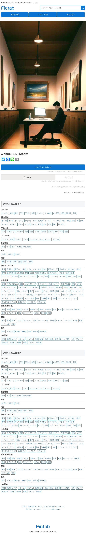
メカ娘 (75, 320)
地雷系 (52, 291)
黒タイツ (73, 295)
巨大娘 (27, 224)
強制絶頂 (5, 343)
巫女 (49, 298)
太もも (33, 224)
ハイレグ (5, 291)
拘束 (3, 339)
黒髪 (13, 309)
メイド (56, 284)
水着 (3, 284)
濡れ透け (63, 269)
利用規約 (29, 509)
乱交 (31, 273)
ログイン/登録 (43, 14)
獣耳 (13, 320)
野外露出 (10, 269)
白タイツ (11, 295)
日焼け (36, 313)
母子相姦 (43, 331)
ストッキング (66, 291)
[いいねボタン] (28, 177)
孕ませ (61, 273)
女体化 (19, 247)
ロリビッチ (11, 232)
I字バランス (24, 276)
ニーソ (4, 295)
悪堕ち (17, 269)
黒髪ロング (34, 309)
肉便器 (19, 343)
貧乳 (33, 213)
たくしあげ (37, 269)
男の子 (50, 232)
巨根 (49, 224)
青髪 (41, 309)
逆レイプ (79, 339)
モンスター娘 (43, 320)
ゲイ (8, 247)
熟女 (66, 232)
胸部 (54, 224)
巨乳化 (27, 213)
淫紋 (50, 284)
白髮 (54, 309)
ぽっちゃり (19, 221)
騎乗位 (4, 254)
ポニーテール (68, 309)
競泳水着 (59, 287)
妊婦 (34, 221)
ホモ (13, 247)
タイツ (51, 287)
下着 (73, 284)
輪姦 (41, 339)
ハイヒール (20, 295)
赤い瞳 (43, 313)
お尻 (81, 221)
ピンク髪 (25, 309)
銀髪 (18, 309)
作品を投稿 (15, 14)
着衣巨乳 (29, 295)
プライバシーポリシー (41, 509)
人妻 (80, 287)
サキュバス (27, 320)
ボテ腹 (11, 221)
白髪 (8, 309)
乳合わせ (43, 273)
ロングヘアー (28, 313)
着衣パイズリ (52, 273)
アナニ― (56, 239)
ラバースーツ (42, 284)
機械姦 (24, 331)
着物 (54, 298)
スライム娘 (6, 324)
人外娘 (52, 320)
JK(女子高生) (65, 284)
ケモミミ (59, 320)
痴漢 (46, 276)
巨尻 (63, 221)
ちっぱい (40, 213)
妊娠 (23, 269)
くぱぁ (29, 269)
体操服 (43, 298)
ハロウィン (6, 287)
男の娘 (43, 232)
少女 (31, 232)
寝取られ (51, 269)
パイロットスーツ (64, 298)
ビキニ (79, 284)
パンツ (14, 287)
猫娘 (13, 324)
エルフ (19, 320)
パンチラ (25, 291)
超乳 (16, 213)
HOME (24, 506)
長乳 (62, 213)
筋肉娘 (40, 221)
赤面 (15, 262)
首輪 (18, 291)
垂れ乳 (68, 213)
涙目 (25, 262)
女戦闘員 (20, 298)
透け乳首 (15, 276)
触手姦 (35, 331)
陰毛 (58, 221)
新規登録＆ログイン (35, 506)
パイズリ (5, 239)
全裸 (3, 269)
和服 (37, 298)
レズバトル (54, 276)
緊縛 (8, 339)
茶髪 (19, 313)
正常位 (17, 254)
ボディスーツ (23, 287)
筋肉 (73, 221)
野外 (79, 276)
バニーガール (34, 287)
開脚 (36, 273)
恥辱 (30, 262)
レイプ (14, 339)
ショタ (37, 232)
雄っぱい (61, 224)
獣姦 (29, 331)
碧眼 (49, 313)
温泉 (67, 273)
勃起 (74, 276)
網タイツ (65, 295)
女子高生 (44, 287)
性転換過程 (27, 247)
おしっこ (21, 339)
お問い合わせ (55, 509)
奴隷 (24, 343)
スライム (67, 320)
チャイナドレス (39, 295)
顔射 (11, 239)
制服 (21, 284)
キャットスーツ (78, 291)
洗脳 (36, 339)
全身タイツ (22, 302)
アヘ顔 (9, 262)
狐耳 (8, 320)
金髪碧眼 (48, 309)
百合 (3, 247)
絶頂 (20, 262)
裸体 (72, 273)
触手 (3, 331)
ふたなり (10, 331)
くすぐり (31, 343)
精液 (78, 269)
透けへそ (62, 276)
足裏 (44, 224)
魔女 (57, 291)
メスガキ (20, 232)
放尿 (51, 339)
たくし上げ (6, 276)
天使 (34, 320)
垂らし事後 (19, 273)
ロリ (3, 232)
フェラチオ (34, 239)
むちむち (28, 221)
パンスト (50, 295)
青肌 (59, 309)
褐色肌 (76, 309)
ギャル (45, 291)
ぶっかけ (18, 239)
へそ (53, 221)
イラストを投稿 (49, 506)
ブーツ (58, 295)
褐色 (3, 313)
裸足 (31, 291)
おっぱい (5, 213)
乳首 (39, 224)
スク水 (66, 287)
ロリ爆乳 (48, 213)
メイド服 (5, 298)
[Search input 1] (61, 8)
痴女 (73, 269)
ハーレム (33, 276)
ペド (61, 232)
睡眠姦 (38, 343)
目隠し (12, 343)
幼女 (26, 232)
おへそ (47, 221)
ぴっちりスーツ (30, 284)
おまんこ (13, 224)
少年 (56, 232)
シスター (38, 291)
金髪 (3, 309)
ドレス (80, 295)
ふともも (5, 224)
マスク (12, 291)
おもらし (30, 339)
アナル (20, 224)
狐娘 (80, 320)
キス (41, 239)
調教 (56, 339)
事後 (26, 273)
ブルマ (74, 298)
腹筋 (68, 221)
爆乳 (11, 213)
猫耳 (3, 320)
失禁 (72, 339)
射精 (3, 273)
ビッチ (40, 276)
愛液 (69, 276)
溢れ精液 (10, 273)
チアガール (41, 302)
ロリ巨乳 (56, 213)
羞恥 (3, 262)
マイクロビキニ (12, 284)
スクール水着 (29, 298)
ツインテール (11, 313)
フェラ (25, 239)
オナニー (48, 239)
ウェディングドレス (9, 302)
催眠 (46, 339)
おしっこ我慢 (64, 339)
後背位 (10, 254)
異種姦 (17, 331)
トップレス (31, 302)
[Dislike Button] (70, 177)
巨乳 (21, 213)
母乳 (74, 213)
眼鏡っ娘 (73, 287)
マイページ (60, 506)
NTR (44, 269)
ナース (12, 298)
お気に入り (71, 14)
